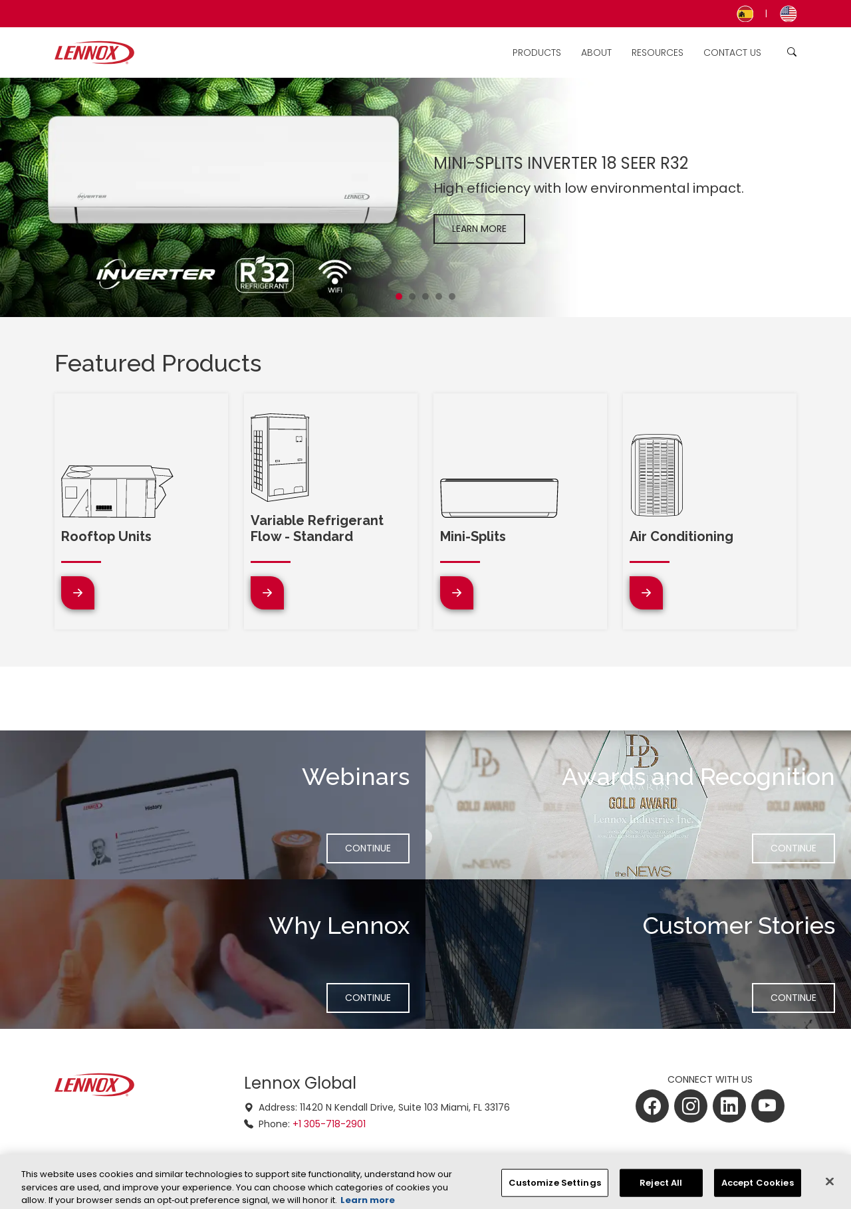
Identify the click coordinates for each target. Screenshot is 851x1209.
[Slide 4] (438, 296)
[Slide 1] (399, 296)
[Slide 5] (452, 296)
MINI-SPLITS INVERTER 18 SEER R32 (560, 163)
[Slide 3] (425, 296)
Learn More (479, 228)
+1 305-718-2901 (329, 1124)
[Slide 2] (412, 296)
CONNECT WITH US (710, 1079)
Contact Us (732, 52)
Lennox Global (300, 1083)
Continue (377, 848)
